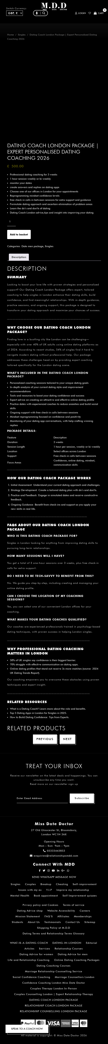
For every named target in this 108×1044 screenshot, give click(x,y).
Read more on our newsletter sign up (54, 783)
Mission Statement (27, 916)
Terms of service (73, 905)
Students (17, 922)
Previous (45, 739)
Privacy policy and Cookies (40, 905)
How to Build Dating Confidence (28, 717)
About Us (34, 922)
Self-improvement (85, 884)
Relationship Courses (69, 948)
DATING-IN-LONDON (66, 942)
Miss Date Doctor (68, 1035)
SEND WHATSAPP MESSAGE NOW (54, 877)
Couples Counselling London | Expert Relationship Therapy (53, 994)
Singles (22, 34)
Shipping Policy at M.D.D (53, 927)
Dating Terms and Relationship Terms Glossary (54, 933)
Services (44, 948)
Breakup (45, 884)
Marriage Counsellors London (74, 977)
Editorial (91, 942)
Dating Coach (29, 708)
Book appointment (46, 895)
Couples (30, 884)
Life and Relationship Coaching (28, 959)
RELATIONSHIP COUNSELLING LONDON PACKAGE (53, 1011)
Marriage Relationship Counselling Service (53, 971)
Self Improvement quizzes (80, 895)
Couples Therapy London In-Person (53, 988)
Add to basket (19, 234)
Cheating (62, 884)
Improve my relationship (72, 889)
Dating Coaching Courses (53, 965)
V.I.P (49, 889)
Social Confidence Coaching (31, 977)
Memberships (83, 916)
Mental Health (19, 895)
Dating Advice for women (36, 954)
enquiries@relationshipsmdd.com (54, 855)
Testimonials (52, 922)
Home (10, 34)
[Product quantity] (11, 221)
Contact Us (72, 922)
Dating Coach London (40, 289)
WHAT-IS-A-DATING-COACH (29, 942)
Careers (85, 910)
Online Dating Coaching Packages (77, 959)
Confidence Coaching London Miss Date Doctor (53, 982)
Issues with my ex (30, 889)
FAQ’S (49, 916)
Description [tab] (19, 257)
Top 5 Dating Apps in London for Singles (33, 713)
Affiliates (63, 916)
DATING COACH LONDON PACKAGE (53, 999)
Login (80, 13)
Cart (99, 13)
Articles (29, 948)
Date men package (32, 246)
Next (67, 739)
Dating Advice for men (73, 954)
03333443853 (54, 850)
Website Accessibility (61, 910)
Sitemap (89, 922)
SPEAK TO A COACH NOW (27, 1028)
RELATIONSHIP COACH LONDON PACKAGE (53, 1005)
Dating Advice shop (30, 910)
